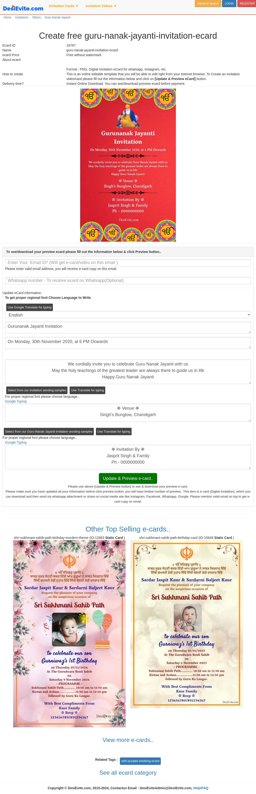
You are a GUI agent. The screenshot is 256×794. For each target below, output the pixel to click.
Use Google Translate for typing (29, 307)
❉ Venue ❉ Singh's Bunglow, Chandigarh (128, 413)
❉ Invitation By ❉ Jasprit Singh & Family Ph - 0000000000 (128, 457)
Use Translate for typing (87, 390)
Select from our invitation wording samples (37, 390)
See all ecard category (128, 772)
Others (36, 17)
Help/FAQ (200, 788)
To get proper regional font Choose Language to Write (48, 298)
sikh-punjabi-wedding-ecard (140, 761)
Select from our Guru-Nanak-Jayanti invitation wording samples (48, 431)
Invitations (21, 17)
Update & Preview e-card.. (128, 478)
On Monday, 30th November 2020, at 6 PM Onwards (128, 343)
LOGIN (229, 3)
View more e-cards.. (128, 740)
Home (7, 17)
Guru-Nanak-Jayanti (57, 17)
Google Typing (16, 401)
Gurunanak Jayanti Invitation (128, 327)
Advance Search (207, 3)
